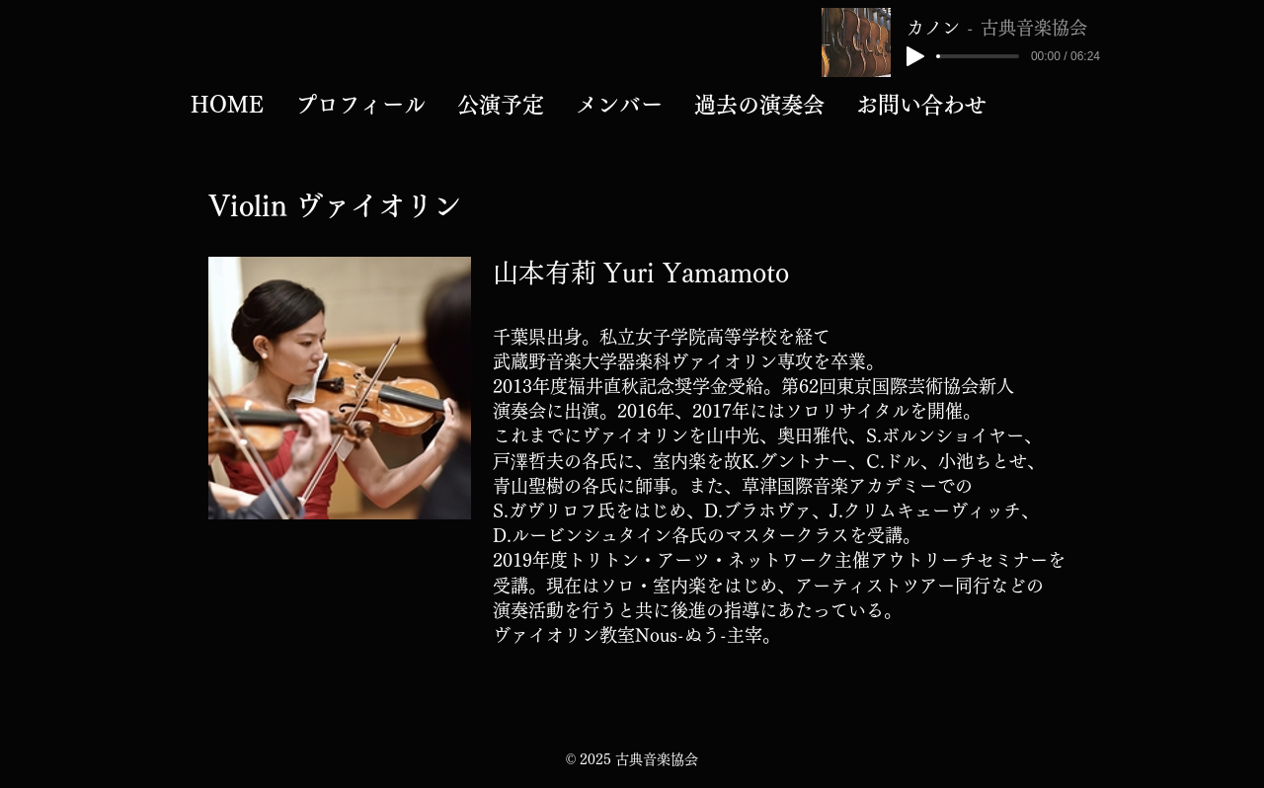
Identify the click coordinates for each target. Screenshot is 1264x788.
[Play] (915, 56)
